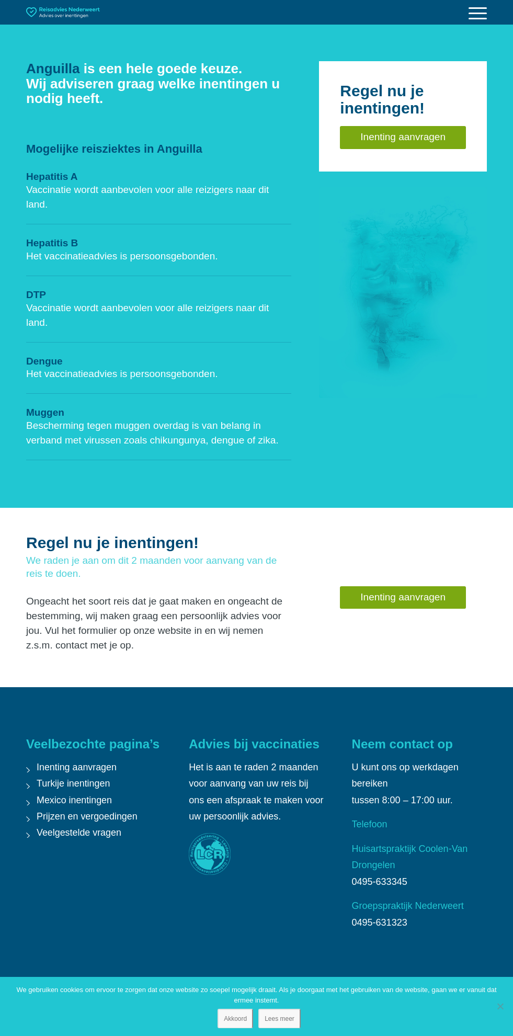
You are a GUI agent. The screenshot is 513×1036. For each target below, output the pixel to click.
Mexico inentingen (74, 800)
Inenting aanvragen (77, 767)
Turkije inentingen (73, 783)
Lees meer (279, 1018)
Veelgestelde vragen (79, 832)
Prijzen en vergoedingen (87, 816)
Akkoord (235, 1018)
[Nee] (500, 1006)
